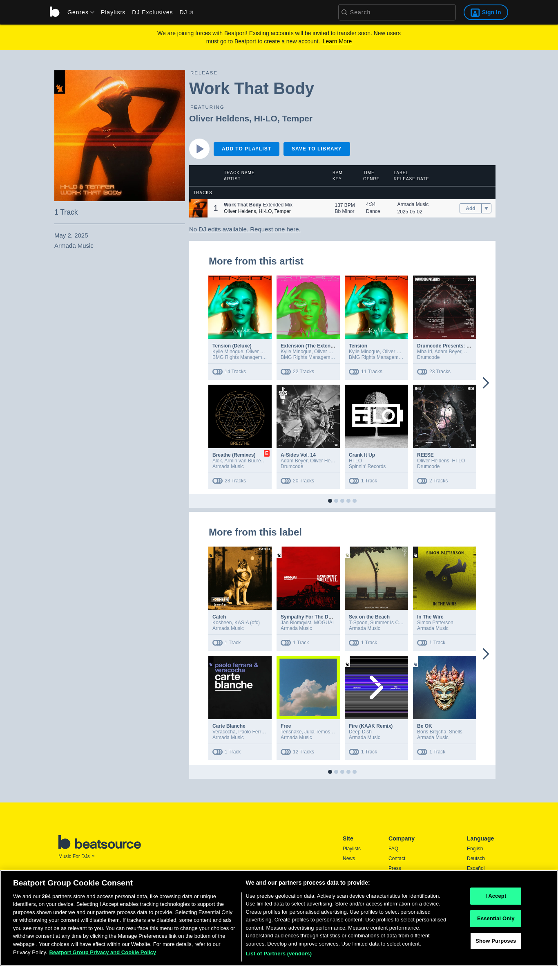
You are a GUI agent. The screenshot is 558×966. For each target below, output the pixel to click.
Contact (396, 858)
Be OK (424, 726)
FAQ (393, 849)
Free (286, 726)
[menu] (78, 12)
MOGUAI (324, 622)
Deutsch (476, 858)
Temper (297, 118)
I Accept (495, 898)
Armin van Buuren (243, 461)
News (349, 858)
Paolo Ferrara (253, 732)
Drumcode (428, 357)
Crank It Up (362, 455)
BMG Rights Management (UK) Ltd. (251, 357)
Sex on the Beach (369, 617)
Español (475, 868)
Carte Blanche (229, 726)
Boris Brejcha (431, 732)
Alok (217, 461)
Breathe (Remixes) (233, 455)
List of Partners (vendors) (279, 956)
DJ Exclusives (152, 12)
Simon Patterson (435, 622)
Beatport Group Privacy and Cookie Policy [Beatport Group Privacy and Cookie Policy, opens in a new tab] (102, 954)
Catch (219, 617)
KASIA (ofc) (247, 622)
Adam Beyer (448, 351)
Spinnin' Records (367, 466)
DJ (186, 12)
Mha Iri (424, 351)
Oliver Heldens (219, 118)
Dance (373, 211)
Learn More (337, 41)
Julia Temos (317, 732)
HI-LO (265, 118)
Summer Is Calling (390, 622)
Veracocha (224, 732)
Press (394, 868)
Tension (358, 346)
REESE (425, 455)
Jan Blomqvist (296, 622)
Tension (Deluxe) (232, 346)
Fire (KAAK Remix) (371, 726)
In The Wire (430, 617)
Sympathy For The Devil (309, 617)
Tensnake (291, 732)
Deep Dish (360, 732)
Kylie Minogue (227, 351)
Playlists (113, 12)
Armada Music (413, 204)
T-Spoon (358, 622)
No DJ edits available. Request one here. (245, 229)
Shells (455, 732)
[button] (198, 208)
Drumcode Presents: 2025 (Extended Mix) (465, 346)
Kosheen (222, 622)
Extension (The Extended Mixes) (318, 346)
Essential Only (495, 920)
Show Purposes (495, 943)
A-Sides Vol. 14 (298, 455)
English (475, 849)
